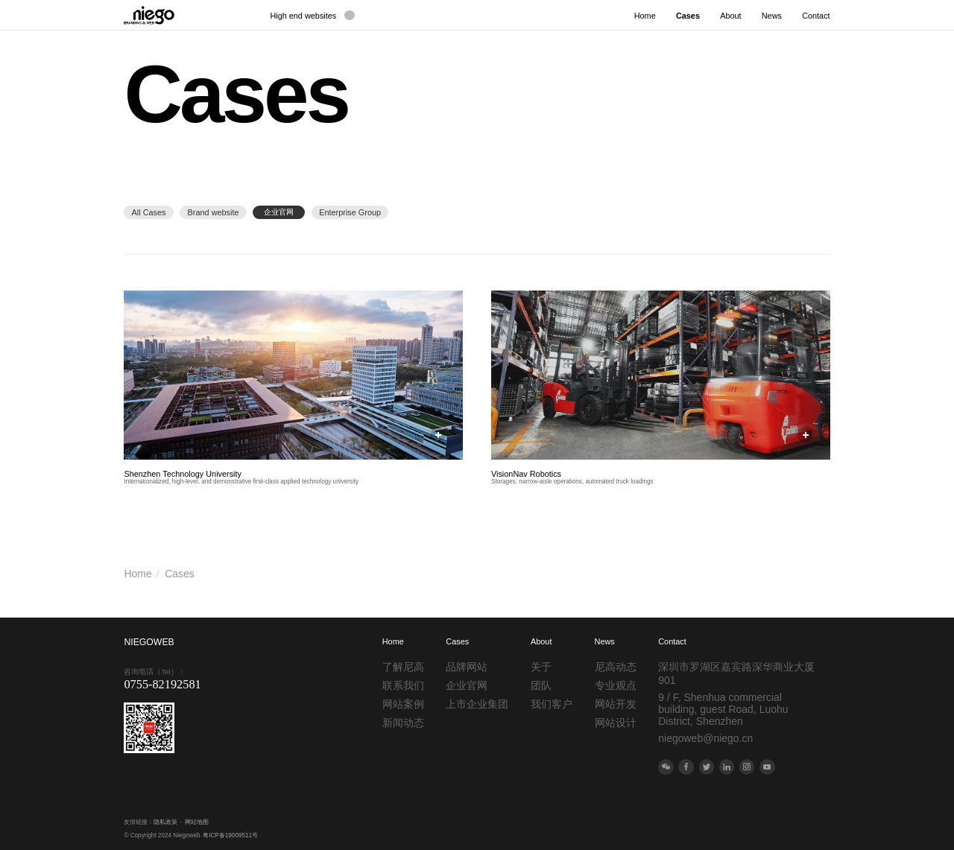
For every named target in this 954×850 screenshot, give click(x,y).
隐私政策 (165, 822)
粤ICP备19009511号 (230, 835)
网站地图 (197, 822)
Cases (180, 574)
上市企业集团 (477, 704)
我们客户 (551, 704)
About (541, 641)
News (605, 641)
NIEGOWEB (149, 642)
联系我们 (403, 685)
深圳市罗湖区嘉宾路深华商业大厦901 (736, 673)
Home (137, 574)
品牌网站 (466, 667)
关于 (541, 667)
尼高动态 (615, 667)
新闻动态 (403, 723)
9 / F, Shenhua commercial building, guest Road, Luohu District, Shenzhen (723, 709)
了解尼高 (403, 667)
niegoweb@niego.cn (705, 738)
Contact (672, 641)
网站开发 (615, 704)
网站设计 (615, 723)
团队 (541, 685)
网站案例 (403, 704)
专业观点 (615, 685)
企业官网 (466, 685)
